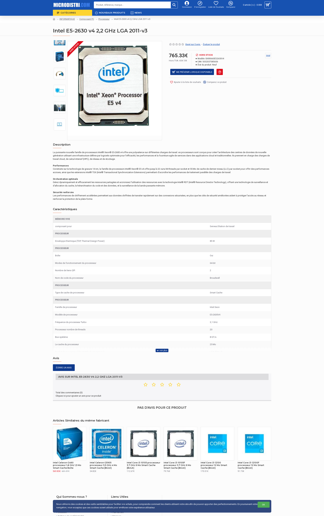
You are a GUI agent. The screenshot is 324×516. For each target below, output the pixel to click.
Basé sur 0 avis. (193, 44)
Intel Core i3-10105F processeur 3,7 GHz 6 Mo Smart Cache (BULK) (177, 452)
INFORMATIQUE (67, 19)
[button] (59, 131)
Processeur (104, 19)
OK (263, 504)
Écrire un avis (64, 359)
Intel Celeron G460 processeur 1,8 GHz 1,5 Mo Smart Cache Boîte (67, 452)
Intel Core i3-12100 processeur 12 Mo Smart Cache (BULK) (214, 452)
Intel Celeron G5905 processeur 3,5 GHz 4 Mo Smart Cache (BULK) (103, 452)
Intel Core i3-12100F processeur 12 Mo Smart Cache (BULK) (251, 452)
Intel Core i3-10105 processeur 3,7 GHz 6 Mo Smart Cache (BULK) (143, 452)
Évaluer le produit (211, 44)
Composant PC (86, 19)
